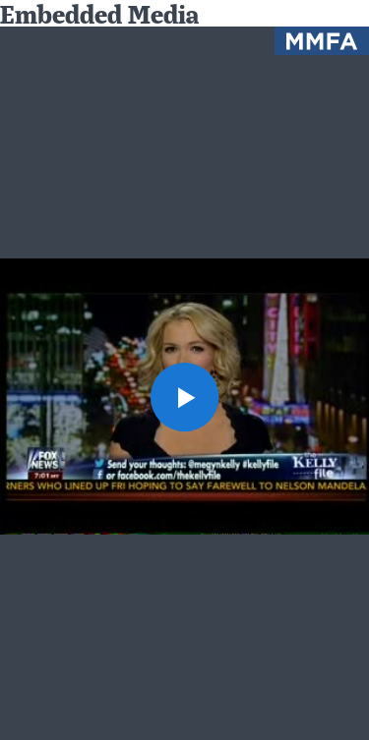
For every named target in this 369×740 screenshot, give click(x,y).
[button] (185, 397)
